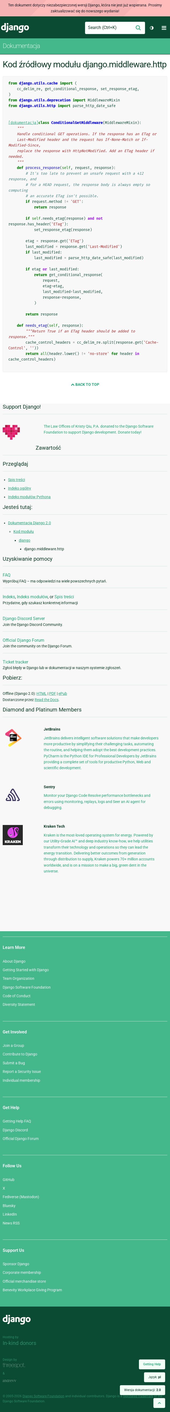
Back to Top (85, 384)
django (24, 540)
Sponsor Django (16, 1264)
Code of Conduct (17, 996)
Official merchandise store (24, 1281)
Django (15, 28)
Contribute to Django (20, 1054)
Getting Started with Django (26, 970)
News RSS (11, 1223)
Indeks (9, 596)
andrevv (15, 1381)
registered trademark (138, 1396)
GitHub (8, 1180)
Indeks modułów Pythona (29, 497)
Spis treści (16, 480)
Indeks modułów (32, 596)
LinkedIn (10, 1214)
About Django (14, 961)
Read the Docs (46, 700)
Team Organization (18, 978)
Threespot (15, 1365)
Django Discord (15, 1130)
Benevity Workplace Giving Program (32, 1290)
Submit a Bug (14, 1063)
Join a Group (13, 1045)
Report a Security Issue (22, 1071)
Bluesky (9, 1206)
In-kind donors (19, 1343)
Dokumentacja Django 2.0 (29, 523)
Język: (154, 1377)
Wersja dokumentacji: (142, 1390)
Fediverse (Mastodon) (21, 1197)
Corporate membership (22, 1272)
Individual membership (21, 1080)
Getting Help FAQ (17, 1121)
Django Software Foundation (27, 987)
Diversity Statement (19, 1004)
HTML (41, 693)
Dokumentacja (21, 46)
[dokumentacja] (23, 122)
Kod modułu (23, 531)
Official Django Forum (23, 640)
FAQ (6, 575)
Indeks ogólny (19, 488)
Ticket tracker (15, 662)
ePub (62, 693)
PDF (52, 693)
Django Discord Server (24, 618)
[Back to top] (159, 1403)
